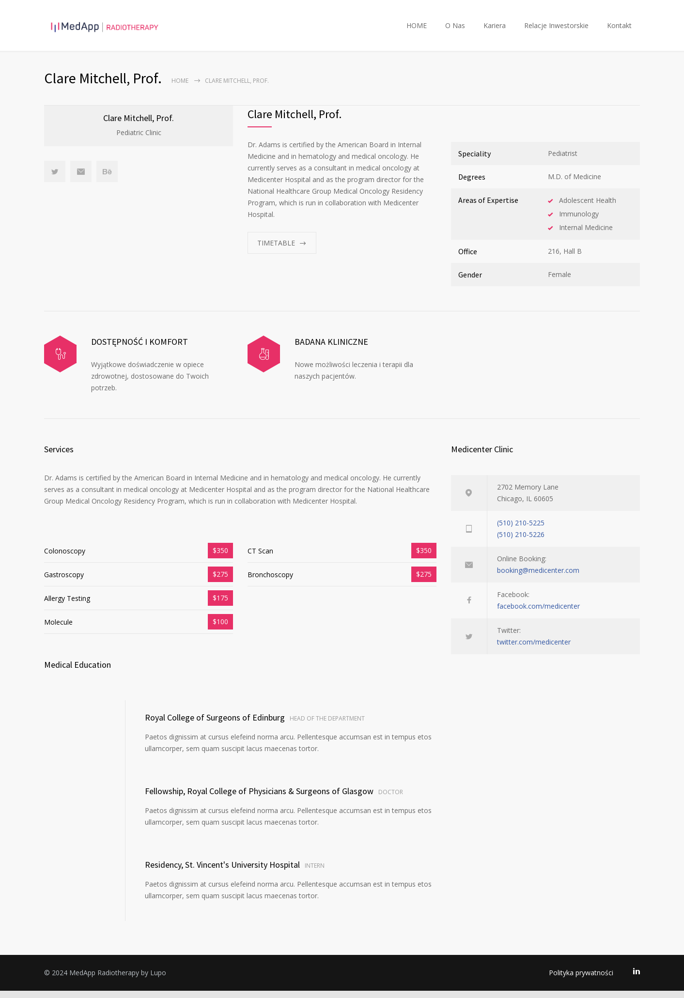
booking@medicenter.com (538, 577)
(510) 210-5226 (520, 541)
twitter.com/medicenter (534, 649)
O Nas (455, 28)
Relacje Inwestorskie (556, 28)
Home (179, 88)
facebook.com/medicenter (538, 613)
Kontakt (619, 28)
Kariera (494, 28)
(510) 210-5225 (520, 530)
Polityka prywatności (581, 979)
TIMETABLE (276, 250)
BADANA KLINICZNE (331, 348)
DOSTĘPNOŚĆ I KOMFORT (139, 348)
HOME (416, 28)
